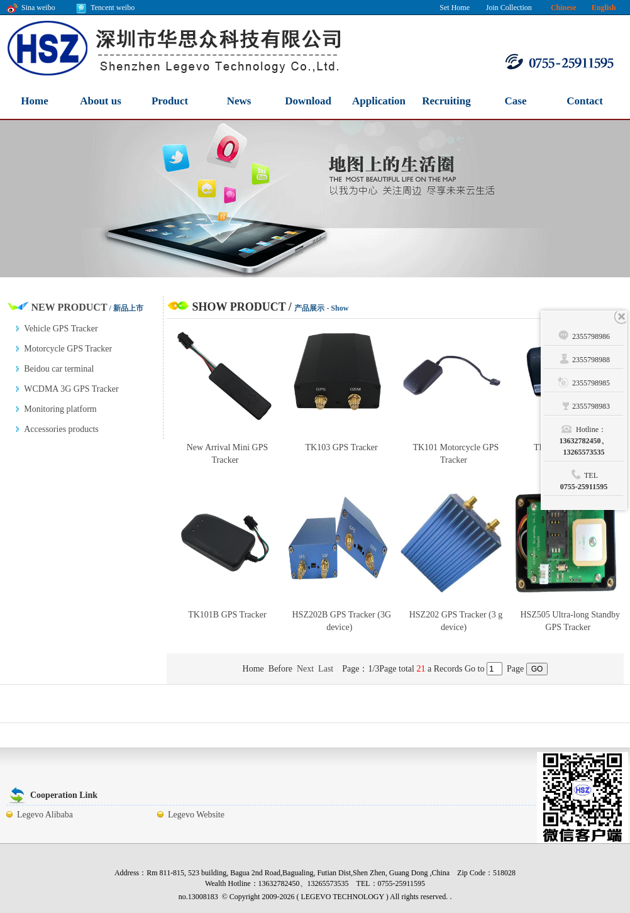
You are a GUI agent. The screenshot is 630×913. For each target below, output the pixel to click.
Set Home (454, 7)
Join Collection (509, 7)
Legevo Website (196, 814)
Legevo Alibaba (45, 814)
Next (305, 668)
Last (325, 668)
